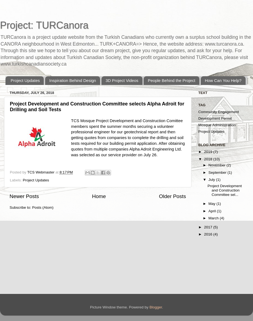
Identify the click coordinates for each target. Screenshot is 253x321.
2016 (208, 234)
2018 (208, 159)
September (218, 172)
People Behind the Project (171, 80)
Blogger (156, 307)
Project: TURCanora (44, 25)
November (217, 165)
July (212, 180)
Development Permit (215, 118)
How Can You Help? (223, 80)
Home (99, 196)
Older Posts (172, 196)
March (214, 218)
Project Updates (25, 80)
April (212, 211)
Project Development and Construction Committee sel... (225, 190)
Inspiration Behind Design (72, 80)
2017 (208, 227)
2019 (208, 152)
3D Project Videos (122, 80)
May (212, 204)
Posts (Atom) (43, 207)
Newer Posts (24, 196)
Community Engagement (218, 112)
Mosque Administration (217, 125)
